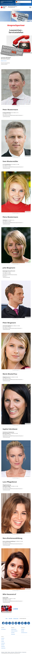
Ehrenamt (12, 632)
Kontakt (2, 639)
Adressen (2, 638)
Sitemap (2, 641)
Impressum (3, 643)
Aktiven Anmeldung (14, 630)
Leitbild (15, 609)
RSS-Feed (2, 644)
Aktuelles (22, 630)
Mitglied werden (13, 629)
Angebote (22, 629)
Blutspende (13, 634)
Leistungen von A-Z (24, 632)
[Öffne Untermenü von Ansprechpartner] (16, 10)
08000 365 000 (3, 60)
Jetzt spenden (3, 629)
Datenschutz (24, 652)
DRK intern (3, 646)
